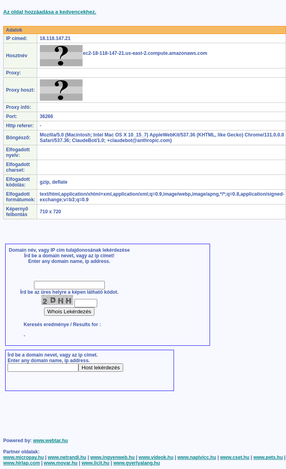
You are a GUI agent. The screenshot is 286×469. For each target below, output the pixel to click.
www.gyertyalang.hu (136, 463)
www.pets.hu (268, 457)
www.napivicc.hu (197, 457)
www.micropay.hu (23, 457)
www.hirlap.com (21, 463)
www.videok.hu (156, 457)
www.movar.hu (61, 463)
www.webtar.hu (50, 440)
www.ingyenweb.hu (112, 457)
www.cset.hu (234, 457)
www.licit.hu (96, 463)
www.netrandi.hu (67, 457)
